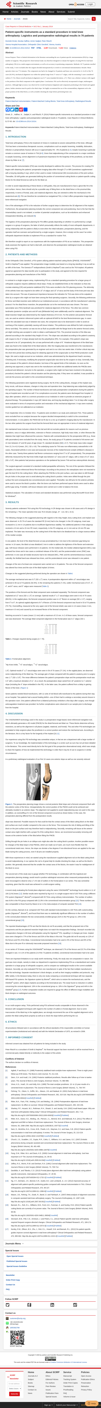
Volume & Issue (69, 1397)
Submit (71, 12)
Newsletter (10, 1275)
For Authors (50, 1383)
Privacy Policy (86, 1390)
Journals (25, 12)
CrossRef (29, 1098)
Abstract (9, 53)
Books (35, 12)
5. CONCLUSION (14, 999)
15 (23, 920)
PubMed (37, 1098)
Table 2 (45, 586)
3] (70, 150)
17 (20, 990)
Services (61, 12)
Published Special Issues (17, 1261)
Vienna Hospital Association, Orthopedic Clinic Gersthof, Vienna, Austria (33, 44)
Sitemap (31, 1386)
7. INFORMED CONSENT (19, 1037)
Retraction (85, 1386)
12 (21, 894)
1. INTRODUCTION (15, 136)
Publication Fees (52, 1393)
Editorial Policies (52, 1379)
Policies (85, 1372)
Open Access (86, 1376)
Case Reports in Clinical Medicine (18, 26)
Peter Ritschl (46, 41)
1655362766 (15, 1328)
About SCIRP (53, 1372)
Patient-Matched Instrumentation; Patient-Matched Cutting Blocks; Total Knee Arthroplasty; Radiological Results (48, 101)
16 (60, 943)
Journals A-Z (33, 1376)
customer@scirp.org (17, 1318)
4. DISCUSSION (14, 713)
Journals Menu (14, 1243)
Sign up (47, 1405)
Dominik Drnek (11, 41)
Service (67, 1372)
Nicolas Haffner (24, 41)
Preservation (86, 1383)
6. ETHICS (11, 1021)
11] (58, 734)
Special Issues (51, 1397)
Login (90, 4)
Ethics (48, 1376)
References (10, 1067)
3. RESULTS (12, 502)
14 (80, 904)
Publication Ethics (88, 1379)
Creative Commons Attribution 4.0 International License (68, 1362)
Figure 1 (24, 688)
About (51, 12)
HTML (39, 48)
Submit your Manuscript (66, 1405)
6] (42, 153)
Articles (14, 12)
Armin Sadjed (35, 41)
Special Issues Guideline (17, 1266)
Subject (31, 1379)
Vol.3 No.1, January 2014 (43, 26)
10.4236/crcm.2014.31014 (20, 48)
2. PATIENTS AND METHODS (21, 254)
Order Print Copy (13, 1280)
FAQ (8, 1289)
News (43, 12)
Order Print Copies (70, 1383)
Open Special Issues (15, 1256)
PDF (33, 48)
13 (77, 901)
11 (7, 1164)
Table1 (70, 573)
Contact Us (10, 1285)
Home (6, 12)
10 (7, 1153)
